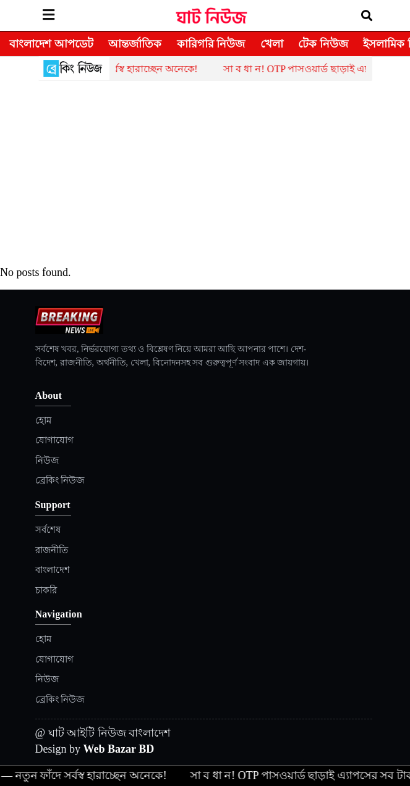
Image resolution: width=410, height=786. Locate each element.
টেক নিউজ (323, 44)
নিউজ (47, 461)
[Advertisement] (205, 173)
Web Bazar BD (119, 749)
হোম (43, 420)
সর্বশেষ (48, 530)
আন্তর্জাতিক (134, 44)
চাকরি (46, 590)
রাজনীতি (51, 550)
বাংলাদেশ (52, 570)
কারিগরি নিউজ (211, 44)
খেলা (271, 44)
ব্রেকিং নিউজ (60, 480)
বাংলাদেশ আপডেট (51, 44)
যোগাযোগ (54, 440)
